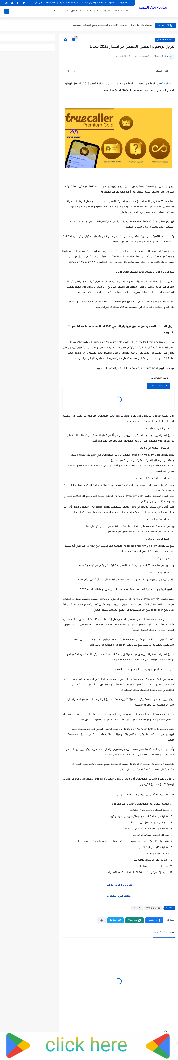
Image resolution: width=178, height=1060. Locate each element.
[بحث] (6, 11)
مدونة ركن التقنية (152, 8)
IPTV (82, 11)
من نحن (38, 3)
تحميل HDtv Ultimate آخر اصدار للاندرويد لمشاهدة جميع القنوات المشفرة (112, 25)
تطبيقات (137, 908)
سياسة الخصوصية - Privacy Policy (62, 3)
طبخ (89, 11)
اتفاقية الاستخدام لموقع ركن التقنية (98, 3)
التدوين (55, 11)
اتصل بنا (123, 3)
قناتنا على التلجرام (119, 896)
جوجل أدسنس (69, 11)
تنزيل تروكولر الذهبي (118, 885)
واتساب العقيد (120, 11)
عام (96, 11)
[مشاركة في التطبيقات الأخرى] (101, 920)
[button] (154, 920)
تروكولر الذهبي (166, 83)
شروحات (105, 11)
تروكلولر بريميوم (164, 40)
